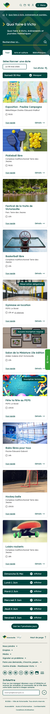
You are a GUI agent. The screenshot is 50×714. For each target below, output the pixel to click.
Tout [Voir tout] (7, 52)
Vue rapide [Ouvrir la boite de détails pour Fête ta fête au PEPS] (10, 416)
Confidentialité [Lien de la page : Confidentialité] (39, 706)
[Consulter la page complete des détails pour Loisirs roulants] (25, 552)
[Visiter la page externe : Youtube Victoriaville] (31, 673)
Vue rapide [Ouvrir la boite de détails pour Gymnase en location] (10, 321)
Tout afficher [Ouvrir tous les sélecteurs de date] (40, 68)
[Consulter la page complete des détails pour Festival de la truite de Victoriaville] (25, 212)
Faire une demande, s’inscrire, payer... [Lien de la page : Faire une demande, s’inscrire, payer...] (22, 662)
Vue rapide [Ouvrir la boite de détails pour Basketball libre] (10, 273)
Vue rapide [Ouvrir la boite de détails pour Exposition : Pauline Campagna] (10, 123)
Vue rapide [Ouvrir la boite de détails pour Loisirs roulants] (10, 564)
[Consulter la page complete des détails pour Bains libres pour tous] (25, 452)
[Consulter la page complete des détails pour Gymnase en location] (25, 310)
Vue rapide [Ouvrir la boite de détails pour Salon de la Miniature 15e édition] (10, 368)
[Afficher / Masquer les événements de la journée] (39, 75)
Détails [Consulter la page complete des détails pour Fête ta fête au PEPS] (40, 416)
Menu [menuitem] (41, 5)
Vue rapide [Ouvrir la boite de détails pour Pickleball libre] (10, 173)
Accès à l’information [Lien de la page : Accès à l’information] (24, 706)
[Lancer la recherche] (45, 42)
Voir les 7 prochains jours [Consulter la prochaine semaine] (25, 626)
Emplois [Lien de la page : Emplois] (8, 650)
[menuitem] (6, 5)
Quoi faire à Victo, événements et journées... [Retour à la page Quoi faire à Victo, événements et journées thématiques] (28, 15)
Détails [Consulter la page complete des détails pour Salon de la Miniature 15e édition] (40, 368)
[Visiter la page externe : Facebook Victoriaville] (5, 673)
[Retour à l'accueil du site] (4, 15)
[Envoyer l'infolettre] (44, 692)
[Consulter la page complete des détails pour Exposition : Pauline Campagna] (25, 111)
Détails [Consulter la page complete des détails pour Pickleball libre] (40, 173)
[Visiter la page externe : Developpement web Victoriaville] (42, 673)
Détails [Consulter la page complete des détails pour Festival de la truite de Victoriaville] (40, 223)
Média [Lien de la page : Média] (7, 654)
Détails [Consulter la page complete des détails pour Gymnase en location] (40, 321)
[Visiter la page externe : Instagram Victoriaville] (21, 673)
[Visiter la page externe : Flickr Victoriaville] (37, 673)
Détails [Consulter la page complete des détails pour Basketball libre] (40, 273)
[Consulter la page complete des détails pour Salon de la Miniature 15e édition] (25, 357)
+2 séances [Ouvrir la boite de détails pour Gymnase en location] (19, 313)
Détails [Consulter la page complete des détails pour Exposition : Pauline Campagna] (40, 123)
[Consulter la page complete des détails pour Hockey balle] (25, 502)
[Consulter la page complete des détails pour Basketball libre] (25, 262)
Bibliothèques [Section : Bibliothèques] (39, 52)
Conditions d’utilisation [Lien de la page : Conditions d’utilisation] (25, 710)
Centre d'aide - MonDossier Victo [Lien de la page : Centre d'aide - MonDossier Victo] (20, 666)
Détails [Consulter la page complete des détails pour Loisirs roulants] (40, 564)
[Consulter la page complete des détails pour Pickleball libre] (25, 161)
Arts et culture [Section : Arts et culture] (21, 52)
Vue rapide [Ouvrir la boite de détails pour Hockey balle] (10, 514)
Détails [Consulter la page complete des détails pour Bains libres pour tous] (40, 464)
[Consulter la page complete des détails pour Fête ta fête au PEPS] (25, 405)
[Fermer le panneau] (47, 359)
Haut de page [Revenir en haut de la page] (38, 637)
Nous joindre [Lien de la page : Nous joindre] (10, 646)
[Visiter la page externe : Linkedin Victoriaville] (26, 673)
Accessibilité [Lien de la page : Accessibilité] (9, 706)
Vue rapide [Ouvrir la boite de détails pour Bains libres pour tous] (10, 464)
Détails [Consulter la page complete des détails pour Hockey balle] (40, 514)
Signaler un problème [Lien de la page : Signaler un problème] (14, 658)
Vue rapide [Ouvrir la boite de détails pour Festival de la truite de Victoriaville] (10, 223)
